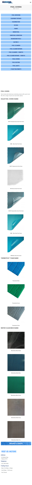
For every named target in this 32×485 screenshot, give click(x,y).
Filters (16, 25)
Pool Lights (16, 65)
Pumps (16, 28)
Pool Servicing (16, 15)
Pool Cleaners (16, 45)
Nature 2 (16, 42)
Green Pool (16, 32)
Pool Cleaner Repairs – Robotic (16, 55)
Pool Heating (16, 62)
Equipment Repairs (16, 18)
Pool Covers (16, 59)
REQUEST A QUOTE (16, 443)
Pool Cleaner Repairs (16, 49)
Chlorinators (16, 22)
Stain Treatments (16, 69)
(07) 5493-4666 (4, 463)
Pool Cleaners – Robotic (16, 52)
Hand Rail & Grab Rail (16, 35)
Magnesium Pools (16, 38)
